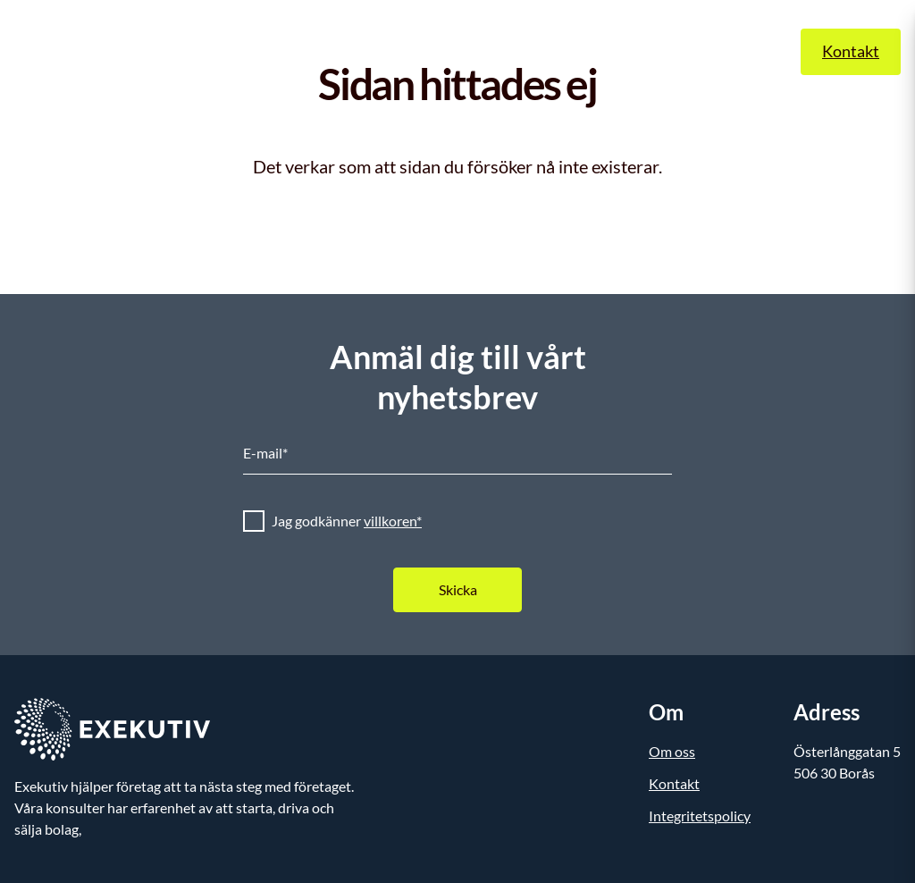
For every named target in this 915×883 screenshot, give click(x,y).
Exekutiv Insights (459, 51)
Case (558, 51)
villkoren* (393, 520)
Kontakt (850, 51)
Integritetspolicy (700, 815)
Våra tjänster (334, 51)
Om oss (622, 51)
